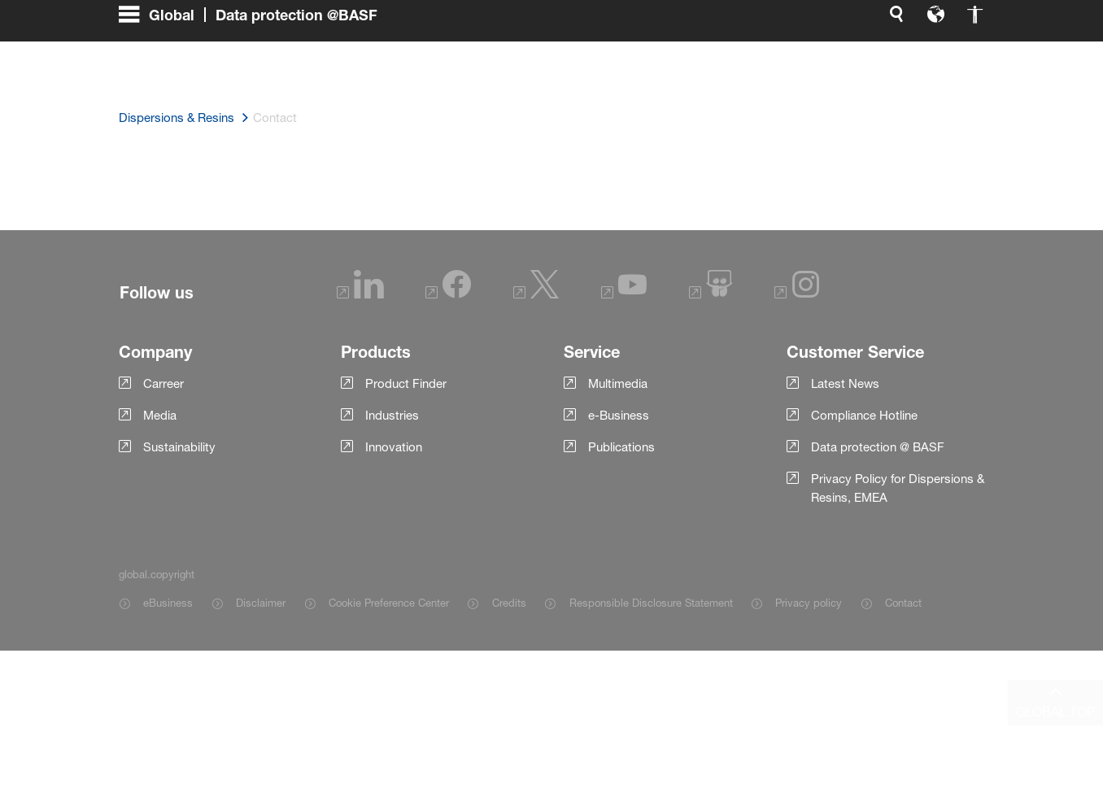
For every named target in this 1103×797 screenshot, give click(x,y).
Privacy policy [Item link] (808, 602)
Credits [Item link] (509, 602)
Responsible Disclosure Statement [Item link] (651, 602)
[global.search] (725, 65)
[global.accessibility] (803, 65)
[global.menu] (254, 65)
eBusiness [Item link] (168, 602)
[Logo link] (919, 65)
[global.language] (764, 65)
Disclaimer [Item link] (261, 602)
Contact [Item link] (903, 602)
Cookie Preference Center (389, 602)
